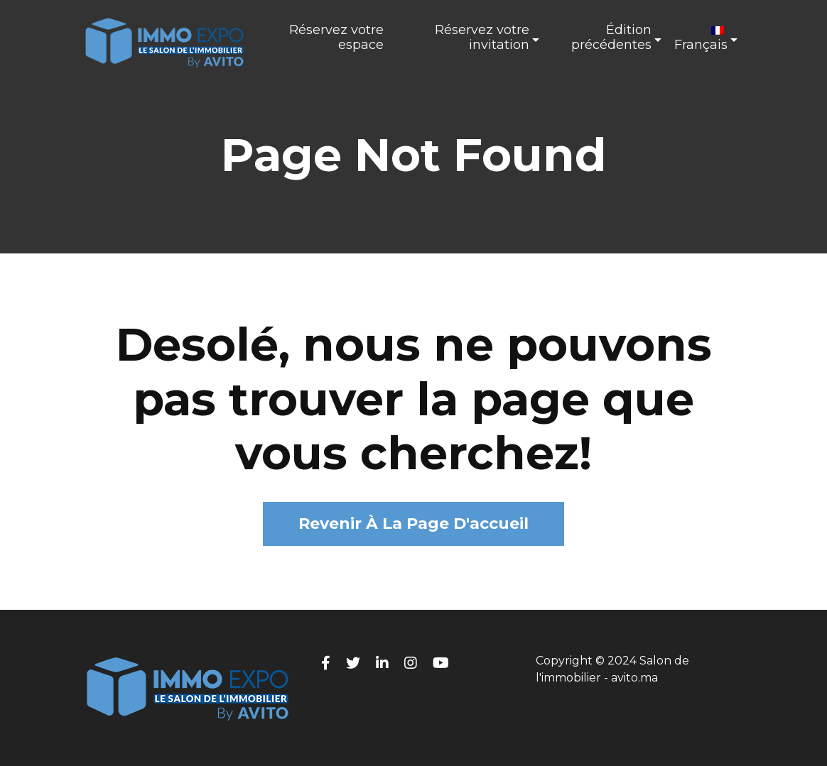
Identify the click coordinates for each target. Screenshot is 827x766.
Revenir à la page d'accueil (413, 523)
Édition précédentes (611, 38)
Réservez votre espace (336, 38)
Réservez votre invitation (482, 38)
